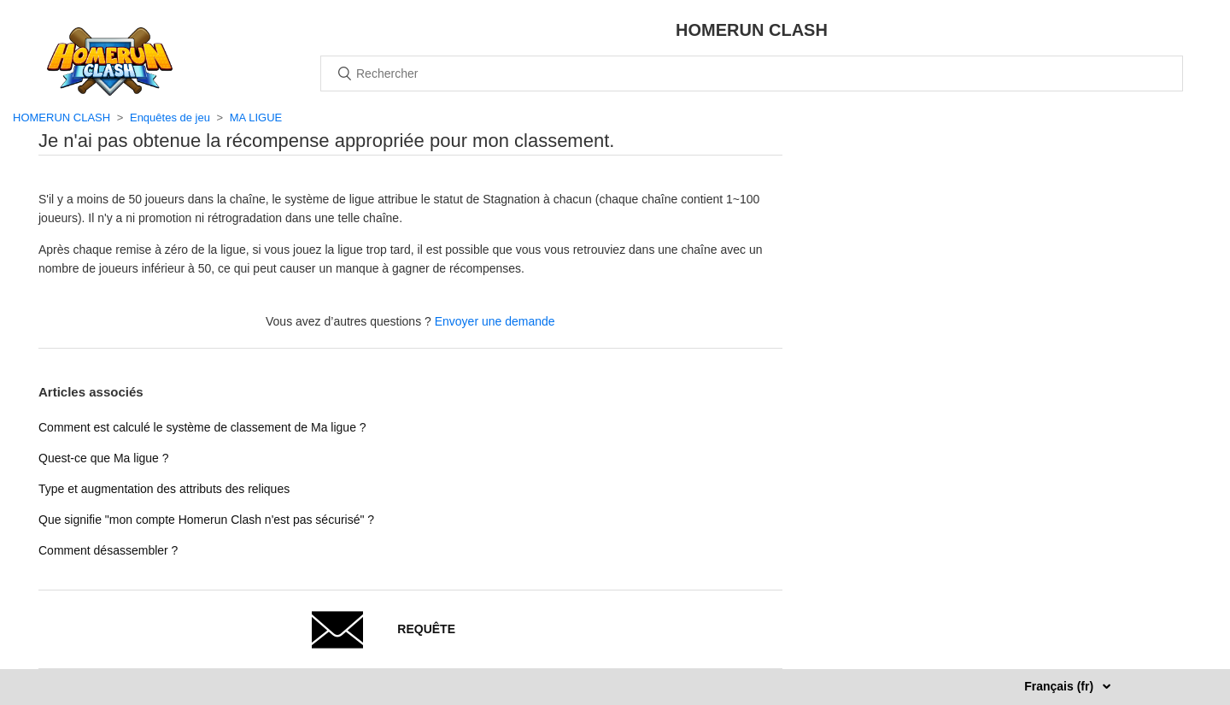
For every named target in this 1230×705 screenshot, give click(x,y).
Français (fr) (1060, 686)
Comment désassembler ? (108, 550)
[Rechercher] (751, 73)
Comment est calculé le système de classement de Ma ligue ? (202, 427)
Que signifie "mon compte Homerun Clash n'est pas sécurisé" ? (206, 519)
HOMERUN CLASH (61, 117)
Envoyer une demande (495, 321)
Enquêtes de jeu (170, 117)
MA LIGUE (256, 117)
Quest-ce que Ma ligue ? (103, 458)
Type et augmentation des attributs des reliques (164, 489)
